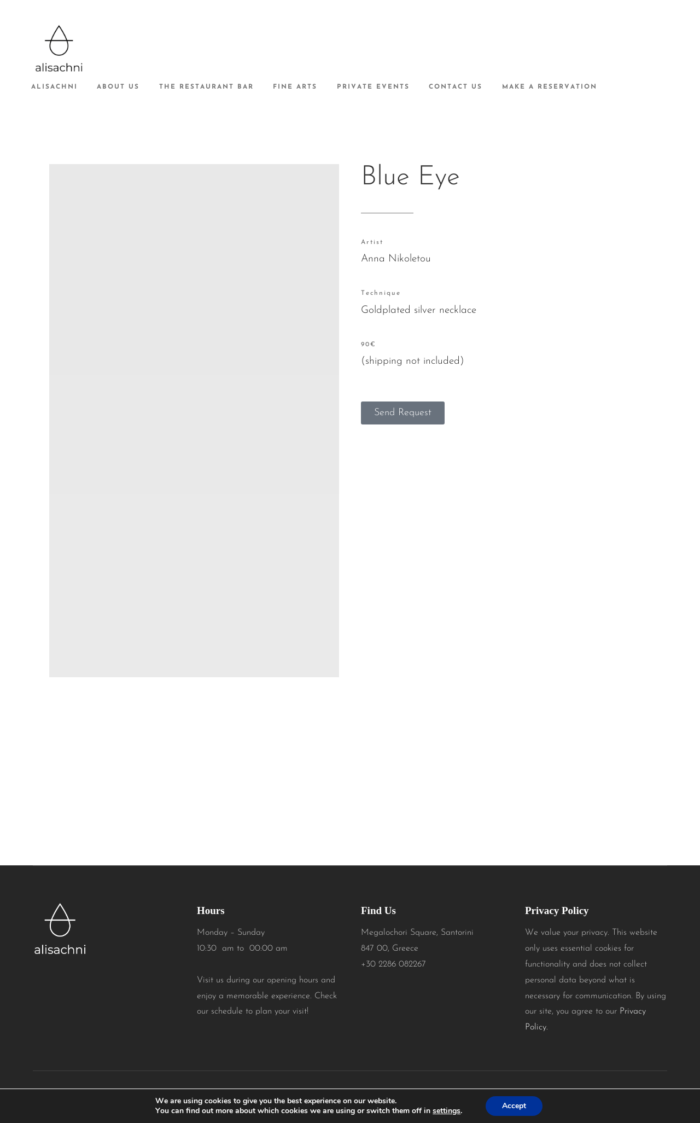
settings (446, 1111)
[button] (403, 413)
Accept (514, 1106)
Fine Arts (295, 87)
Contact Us (455, 87)
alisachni (54, 87)
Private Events (373, 87)
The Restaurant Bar (206, 87)
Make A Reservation (549, 87)
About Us (118, 87)
